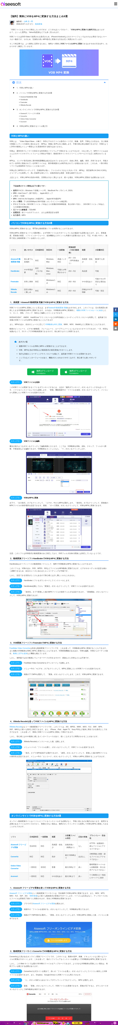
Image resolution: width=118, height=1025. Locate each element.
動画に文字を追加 (20, 653)
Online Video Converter (28, 119)
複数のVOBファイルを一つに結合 (89, 310)
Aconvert (23, 122)
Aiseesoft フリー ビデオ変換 (30, 113)
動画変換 (38, 24)
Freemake (23, 102)
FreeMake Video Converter (20, 648)
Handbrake (24, 99)
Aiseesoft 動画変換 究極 (28, 97)
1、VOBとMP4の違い (25, 88)
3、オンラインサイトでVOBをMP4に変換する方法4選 (38, 110)
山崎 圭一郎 (28, 21)
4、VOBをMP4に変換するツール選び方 (32, 126)
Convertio (23, 116)
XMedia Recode (25, 105)
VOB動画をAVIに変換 (53, 324)
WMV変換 (33, 896)
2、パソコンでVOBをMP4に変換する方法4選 (34, 93)
